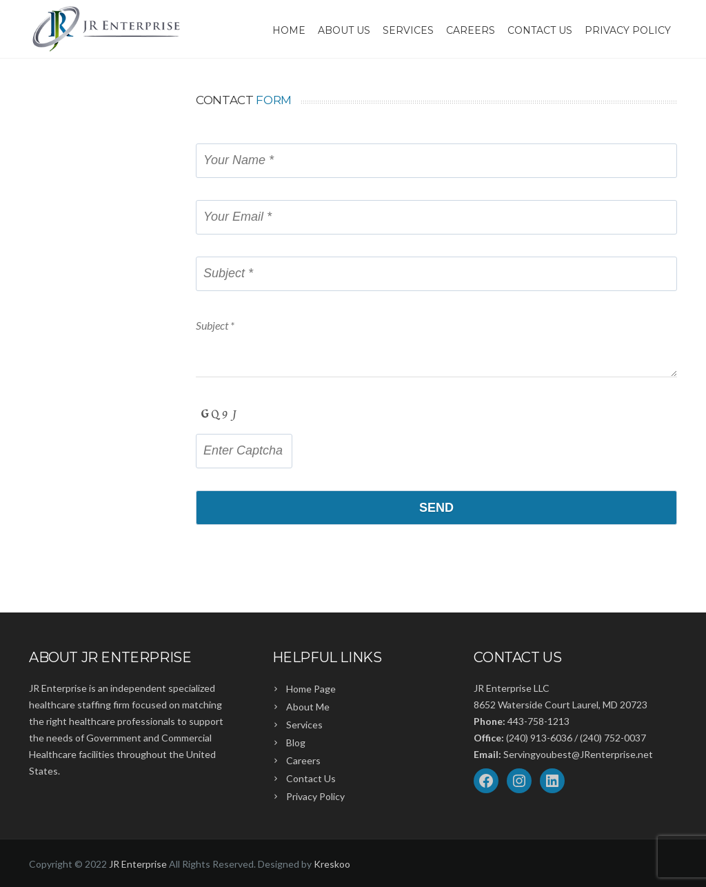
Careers (470, 30)
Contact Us (539, 30)
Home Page (311, 689)
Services (408, 30)
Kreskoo (332, 864)
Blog (295, 742)
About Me (308, 706)
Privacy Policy (628, 30)
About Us (344, 30)
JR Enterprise (138, 864)
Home (288, 30)
